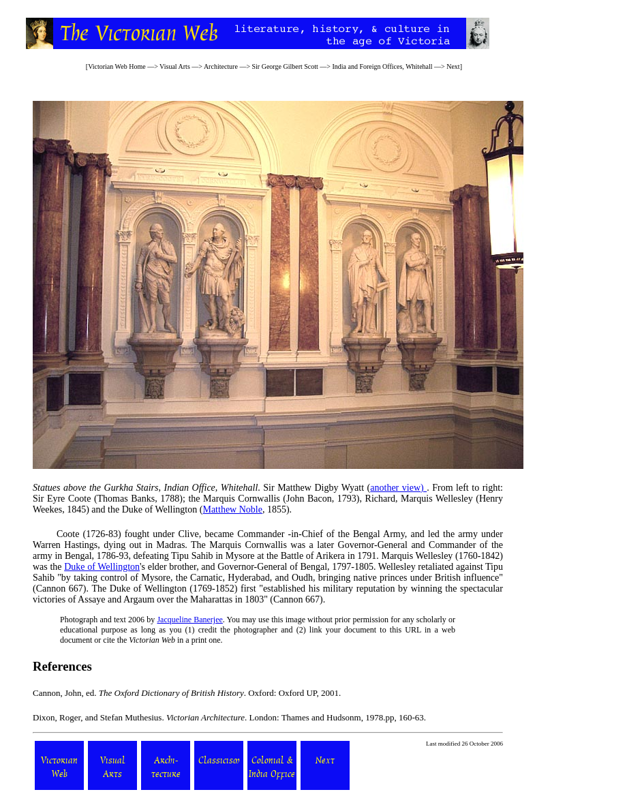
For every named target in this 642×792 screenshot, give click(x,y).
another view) (398, 488)
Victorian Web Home (117, 66)
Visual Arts (174, 66)
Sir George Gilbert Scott (285, 66)
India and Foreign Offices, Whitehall (382, 66)
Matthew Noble (232, 509)
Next (452, 66)
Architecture (221, 66)
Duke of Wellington (102, 567)
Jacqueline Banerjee (189, 619)
